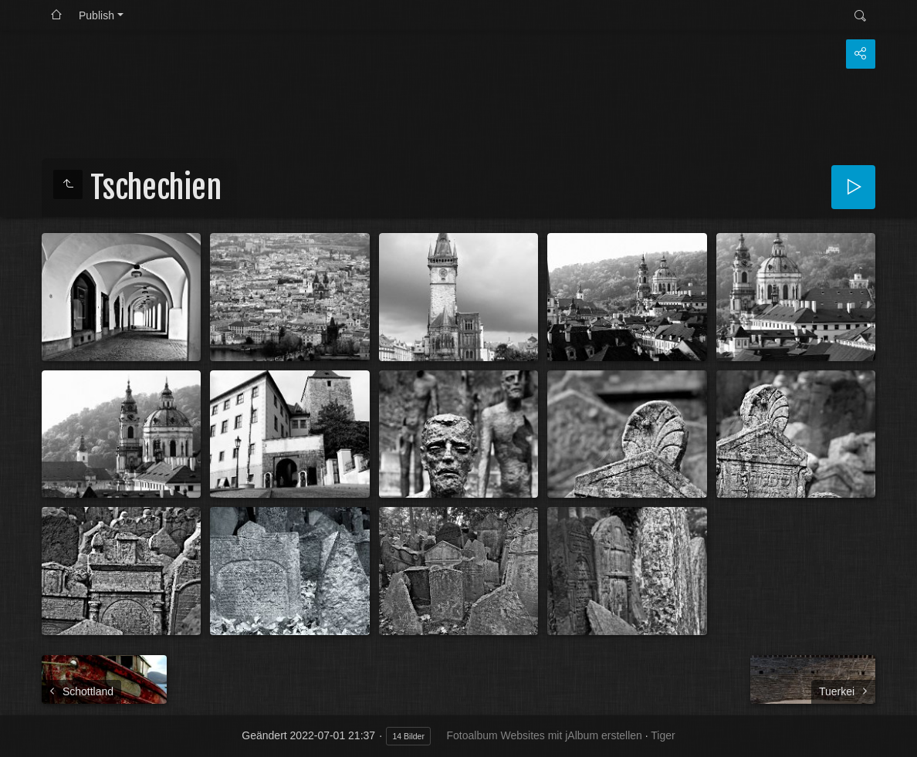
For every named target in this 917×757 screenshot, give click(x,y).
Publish (96, 15)
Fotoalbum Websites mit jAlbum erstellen (543, 735)
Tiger (663, 735)
